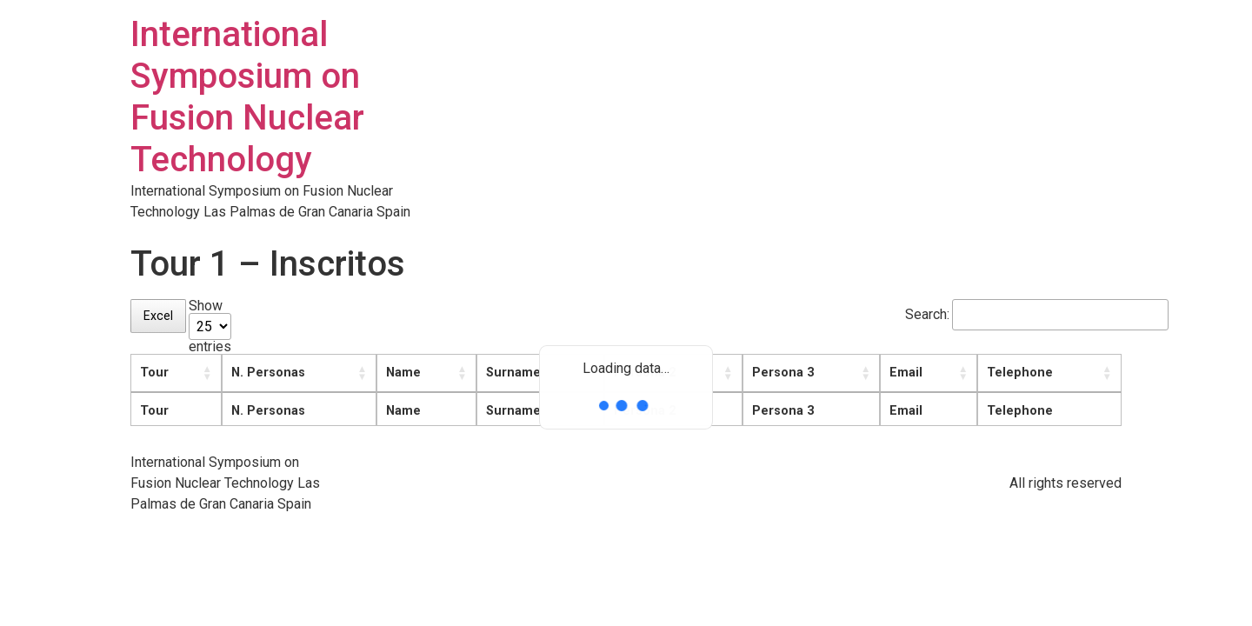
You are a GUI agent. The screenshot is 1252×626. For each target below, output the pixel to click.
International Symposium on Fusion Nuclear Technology (247, 97)
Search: (1013, 314)
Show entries (210, 326)
